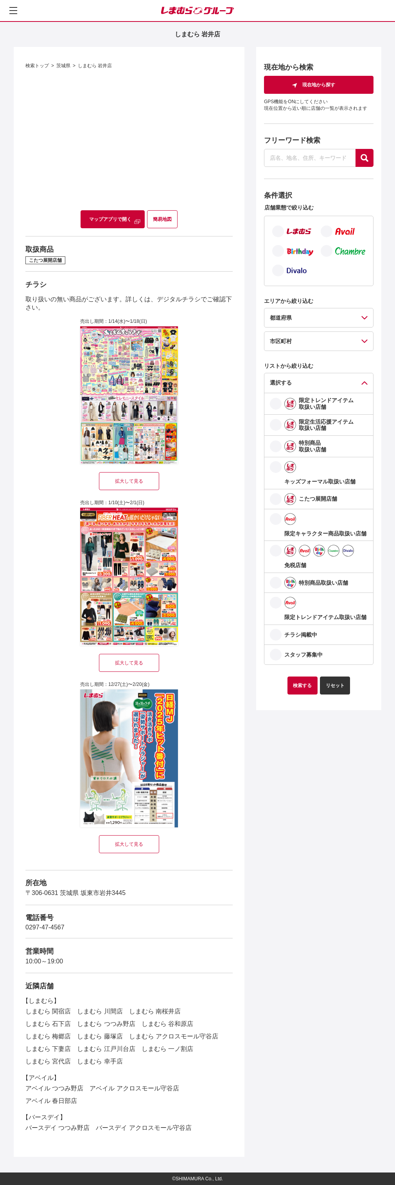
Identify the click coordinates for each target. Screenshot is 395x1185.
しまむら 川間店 (99, 1011)
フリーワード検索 (292, 140)
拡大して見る (129, 481)
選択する (281, 382)
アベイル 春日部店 (51, 1100)
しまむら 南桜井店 (155, 1011)
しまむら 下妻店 (48, 1048)
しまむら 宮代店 (48, 1061)
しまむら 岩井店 (95, 65)
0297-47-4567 (45, 927)
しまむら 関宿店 (48, 1011)
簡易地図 (162, 219)
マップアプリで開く (110, 219)
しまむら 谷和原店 (167, 1023)
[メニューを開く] (13, 11)
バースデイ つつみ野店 (57, 1127)
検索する (302, 685)
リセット (335, 685)
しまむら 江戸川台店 (106, 1048)
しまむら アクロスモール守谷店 (173, 1036)
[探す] (364, 158)
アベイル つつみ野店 (54, 1088)
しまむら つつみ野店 (106, 1023)
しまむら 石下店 (48, 1023)
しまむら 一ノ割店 (167, 1048)
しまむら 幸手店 (99, 1061)
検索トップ (37, 65)
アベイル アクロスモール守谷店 (134, 1088)
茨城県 (63, 65)
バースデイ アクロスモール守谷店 (143, 1127)
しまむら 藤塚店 (99, 1036)
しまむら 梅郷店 (48, 1036)
